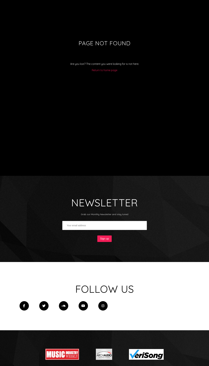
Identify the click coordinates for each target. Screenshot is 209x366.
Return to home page (104, 70)
